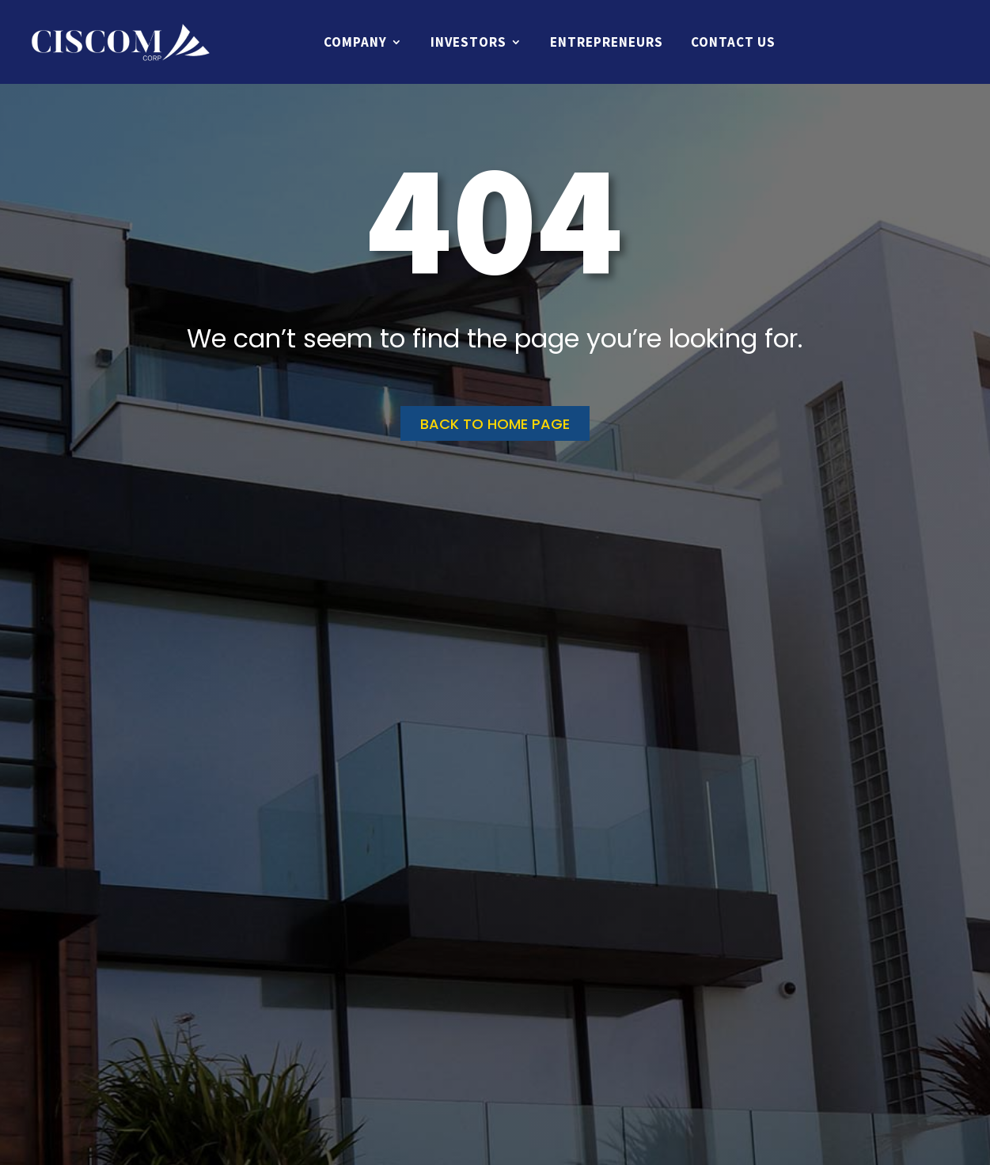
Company (355, 42)
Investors (468, 42)
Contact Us (733, 42)
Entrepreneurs (606, 42)
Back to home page (495, 424)
